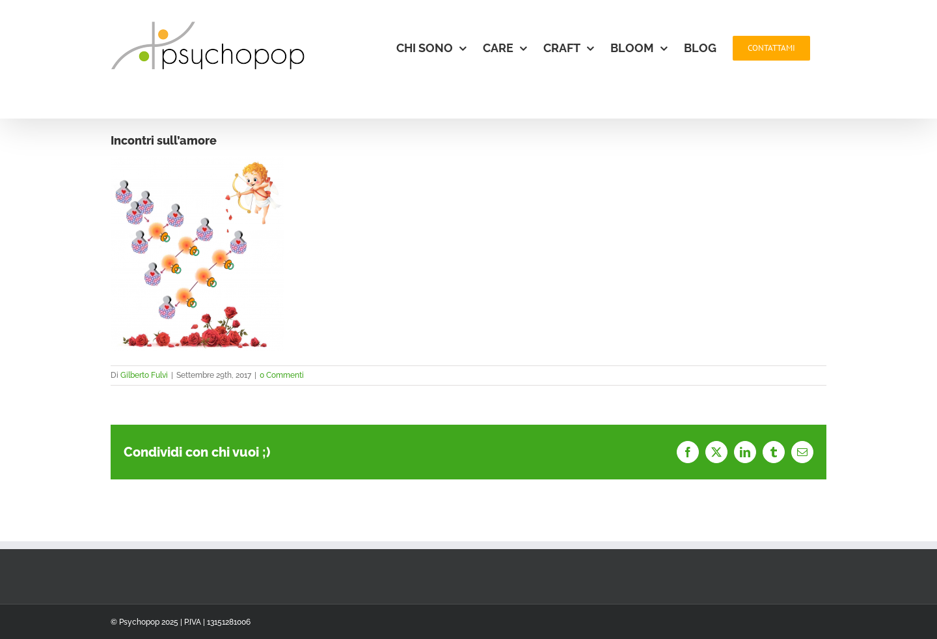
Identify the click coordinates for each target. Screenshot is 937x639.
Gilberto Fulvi (144, 375)
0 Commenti (282, 375)
